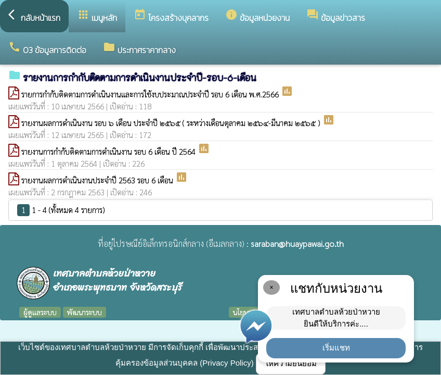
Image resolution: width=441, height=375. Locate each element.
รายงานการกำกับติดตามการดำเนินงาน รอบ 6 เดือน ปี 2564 (109, 151)
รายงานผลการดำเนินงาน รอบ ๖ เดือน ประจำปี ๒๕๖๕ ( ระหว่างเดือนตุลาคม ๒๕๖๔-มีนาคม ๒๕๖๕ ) (171, 123)
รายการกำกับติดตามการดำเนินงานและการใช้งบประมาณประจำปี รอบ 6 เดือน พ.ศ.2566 (151, 94)
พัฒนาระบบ (84, 312)
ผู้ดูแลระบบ (40, 312)
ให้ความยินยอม (291, 363)
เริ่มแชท (336, 347)
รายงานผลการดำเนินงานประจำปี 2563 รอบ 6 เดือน (98, 180)
